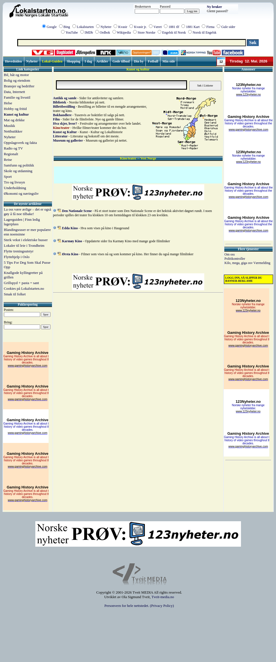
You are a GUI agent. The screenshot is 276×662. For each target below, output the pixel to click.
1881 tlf (173, 27)
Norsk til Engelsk (204, 32)
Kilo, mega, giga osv (239, 263)
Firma (210, 27)
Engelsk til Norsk (174, 32)
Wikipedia (124, 32)
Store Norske (146, 32)
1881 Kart (192, 27)
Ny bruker (214, 7)
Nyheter (106, 27)
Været (157, 27)
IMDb (89, 32)
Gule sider (228, 27)
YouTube (72, 32)
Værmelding (261, 263)
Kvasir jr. (140, 27)
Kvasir (122, 27)
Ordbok (105, 32)
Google (51, 27)
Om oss (230, 254)
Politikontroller (235, 259)
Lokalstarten (85, 27)
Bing (67, 27)
